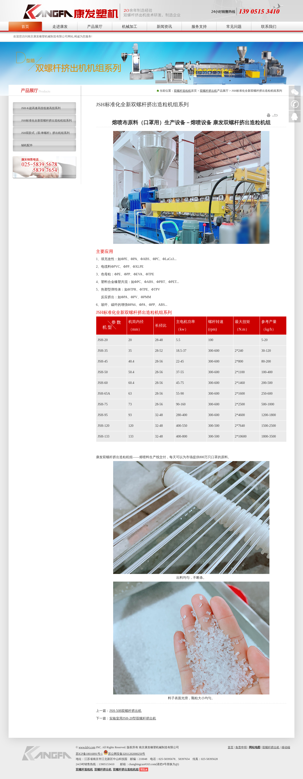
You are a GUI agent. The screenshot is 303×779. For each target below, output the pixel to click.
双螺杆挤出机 (208, 90)
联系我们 (268, 27)
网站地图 (254, 747)
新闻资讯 (164, 27)
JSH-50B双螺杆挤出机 (125, 711)
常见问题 (234, 27)
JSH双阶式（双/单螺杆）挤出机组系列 (45, 133)
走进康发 (60, 27)
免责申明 (241, 747)
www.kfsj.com (87, 747)
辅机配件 (27, 145)
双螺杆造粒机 (182, 90)
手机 (295, 104)
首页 (25, 27)
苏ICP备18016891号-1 (89, 753)
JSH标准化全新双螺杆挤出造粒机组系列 (46, 120)
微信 (295, 92)
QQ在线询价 (295, 116)
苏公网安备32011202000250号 (126, 753)
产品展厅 (94, 27)
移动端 (286, 747)
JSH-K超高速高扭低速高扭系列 (41, 108)
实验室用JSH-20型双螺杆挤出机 (132, 718)
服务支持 (199, 27)
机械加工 (129, 27)
